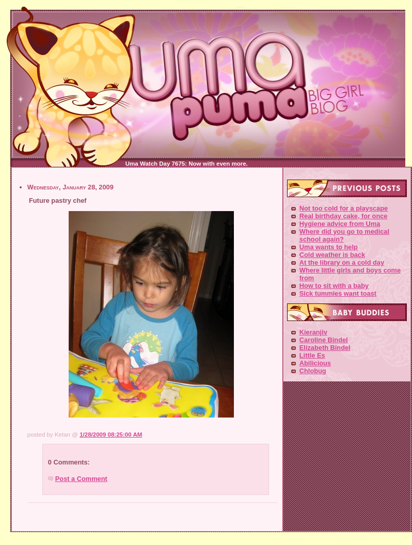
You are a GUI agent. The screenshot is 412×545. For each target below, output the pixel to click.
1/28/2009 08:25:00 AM (111, 434)
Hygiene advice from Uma (339, 224)
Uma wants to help (328, 247)
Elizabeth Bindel (325, 347)
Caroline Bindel (323, 340)
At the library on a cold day (341, 262)
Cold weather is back (332, 255)
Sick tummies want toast (337, 293)
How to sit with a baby (334, 286)
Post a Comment (81, 479)
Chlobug (312, 371)
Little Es (312, 355)
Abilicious (315, 363)
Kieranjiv (313, 332)
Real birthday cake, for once (343, 216)
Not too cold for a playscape (343, 208)
